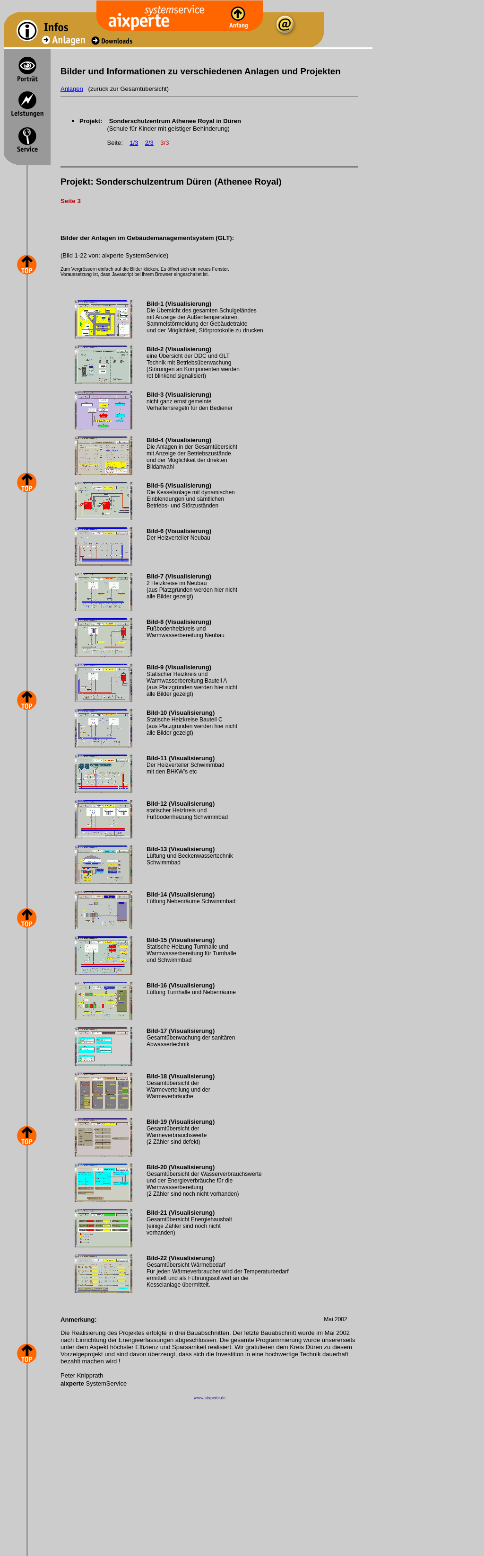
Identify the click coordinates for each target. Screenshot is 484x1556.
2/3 (149, 142)
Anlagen (71, 88)
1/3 (134, 142)
